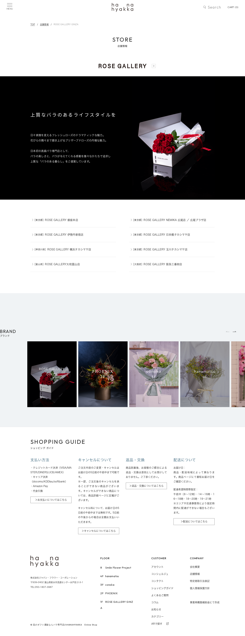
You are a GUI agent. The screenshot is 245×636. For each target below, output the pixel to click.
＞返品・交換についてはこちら (146, 485)
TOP (32, 24)
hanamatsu (109, 576)
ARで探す (156, 623)
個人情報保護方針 (200, 588)
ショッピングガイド (162, 588)
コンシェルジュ (159, 573)
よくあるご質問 (160, 595)
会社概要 (195, 566)
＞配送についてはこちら (194, 521)
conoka (107, 584)
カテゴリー (157, 616)
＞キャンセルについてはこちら (99, 530)
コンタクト (157, 581)
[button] (235, 331)
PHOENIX (109, 593)
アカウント (157, 566)
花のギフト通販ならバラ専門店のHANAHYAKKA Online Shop (65, 624)
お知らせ (156, 609)
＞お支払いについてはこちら (51, 499)
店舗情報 (44, 24)
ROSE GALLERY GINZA (66, 24)
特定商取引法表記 (200, 581)
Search (214, 7)
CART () (233, 7)
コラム (155, 602)
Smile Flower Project (115, 567)
